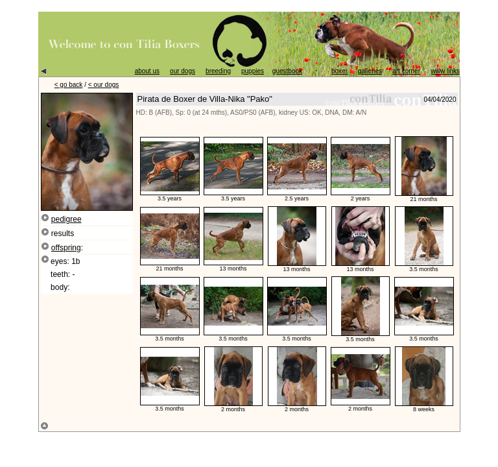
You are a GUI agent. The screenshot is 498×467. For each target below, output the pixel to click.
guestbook (287, 71)
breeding (218, 71)
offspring (66, 247)
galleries (370, 71)
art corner (406, 71)
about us (147, 71)
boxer (339, 71)
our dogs (182, 71)
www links (445, 71)
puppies (252, 71)
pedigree (66, 219)
